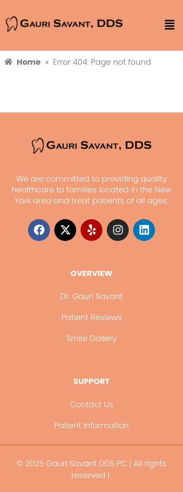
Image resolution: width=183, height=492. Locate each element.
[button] (170, 25)
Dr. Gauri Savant (91, 296)
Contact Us (91, 404)
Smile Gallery (91, 338)
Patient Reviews (91, 317)
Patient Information (91, 425)
